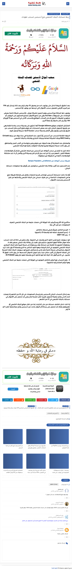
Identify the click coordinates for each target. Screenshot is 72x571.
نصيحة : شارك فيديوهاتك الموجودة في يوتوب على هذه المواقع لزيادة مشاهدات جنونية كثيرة (60, 472)
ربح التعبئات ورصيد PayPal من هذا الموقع (60, 447)
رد (66, 498)
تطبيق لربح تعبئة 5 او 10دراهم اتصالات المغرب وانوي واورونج (37, 447)
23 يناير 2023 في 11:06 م (57, 530)
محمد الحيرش (59, 502)
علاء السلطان (59, 515)
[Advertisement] (36, 326)
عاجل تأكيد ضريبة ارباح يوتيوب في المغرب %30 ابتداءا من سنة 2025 (37, 472)
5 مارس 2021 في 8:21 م (57, 504)
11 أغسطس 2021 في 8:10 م (55, 517)
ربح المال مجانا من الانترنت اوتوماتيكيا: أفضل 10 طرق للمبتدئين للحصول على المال (45, 521)
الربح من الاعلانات (54, 14)
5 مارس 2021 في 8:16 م (57, 491)
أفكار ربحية (65, 14)
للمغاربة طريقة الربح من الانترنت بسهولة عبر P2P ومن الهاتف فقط (13, 472)
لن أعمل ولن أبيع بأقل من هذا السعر (14, 447)
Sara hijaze (60, 528)
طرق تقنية (55, 568)
